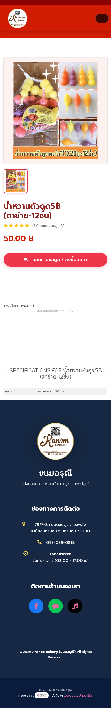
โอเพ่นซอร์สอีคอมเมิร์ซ (78, 695)
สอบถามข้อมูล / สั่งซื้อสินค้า (55, 259)
